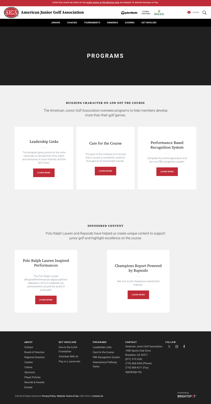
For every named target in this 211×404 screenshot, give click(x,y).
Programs (100, 342)
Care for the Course (105, 143)
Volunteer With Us (68, 356)
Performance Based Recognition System (167, 145)
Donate (28, 387)
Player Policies (32, 377)
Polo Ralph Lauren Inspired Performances (46, 263)
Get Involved (148, 22)
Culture (28, 367)
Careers (28, 362)
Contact (28, 347)
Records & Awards (34, 382)
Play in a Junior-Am (69, 361)
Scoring (130, 22)
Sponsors (29, 372)
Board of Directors (34, 352)
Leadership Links (44, 141)
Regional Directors (34, 357)
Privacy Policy (49, 396)
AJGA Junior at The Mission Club (102, 2)
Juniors (55, 22)
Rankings (112, 22)
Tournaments (92, 22)
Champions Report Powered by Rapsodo (138, 268)
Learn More (44, 173)
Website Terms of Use (68, 396)
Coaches (72, 22)
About (28, 342)
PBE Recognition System (106, 357)
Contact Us (97, 396)
